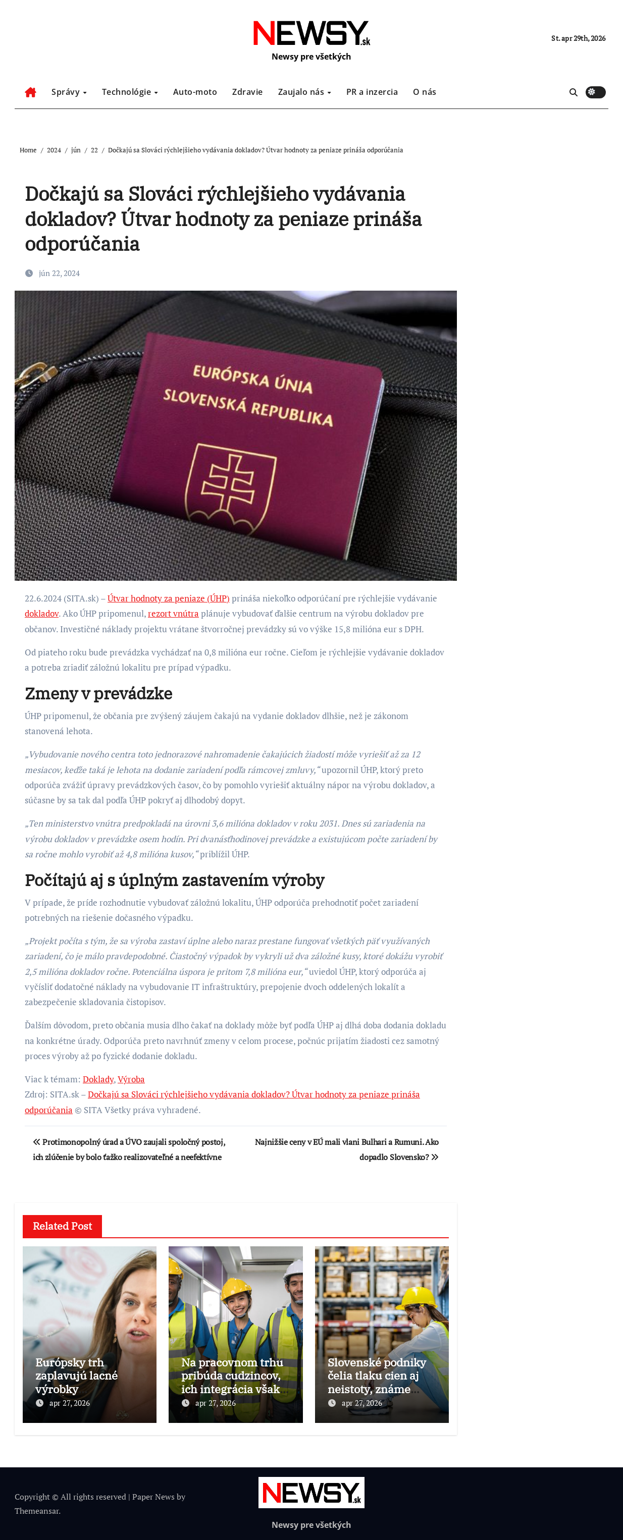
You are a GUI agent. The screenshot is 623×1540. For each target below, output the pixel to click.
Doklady (98, 1079)
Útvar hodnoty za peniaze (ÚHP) (169, 598)
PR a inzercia (372, 91)
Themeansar (37, 1510)
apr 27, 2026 (69, 1403)
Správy (66, 91)
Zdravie (247, 91)
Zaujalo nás (302, 91)
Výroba (131, 1079)
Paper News (153, 1496)
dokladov (42, 613)
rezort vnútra (173, 613)
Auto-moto (195, 91)
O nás (425, 91)
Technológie (127, 91)
